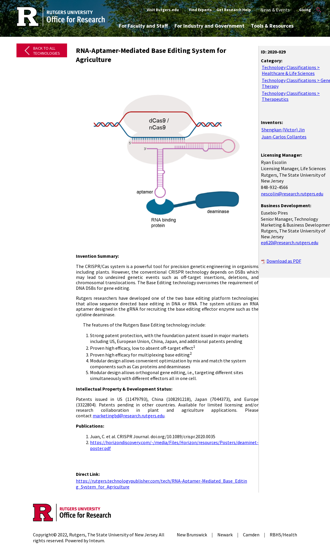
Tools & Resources (272, 25)
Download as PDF (283, 261)
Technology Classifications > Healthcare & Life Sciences (291, 70)
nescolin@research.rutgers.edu (292, 194)
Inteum (96, 540)
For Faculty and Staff (143, 25)
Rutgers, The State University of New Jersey (113, 535)
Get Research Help (233, 9)
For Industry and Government (209, 25)
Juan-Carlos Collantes (283, 137)
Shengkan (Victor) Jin (283, 130)
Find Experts (200, 9)
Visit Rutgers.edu (163, 9)
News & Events (275, 10)
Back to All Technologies (46, 51)
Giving (305, 9)
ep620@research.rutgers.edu (289, 242)
